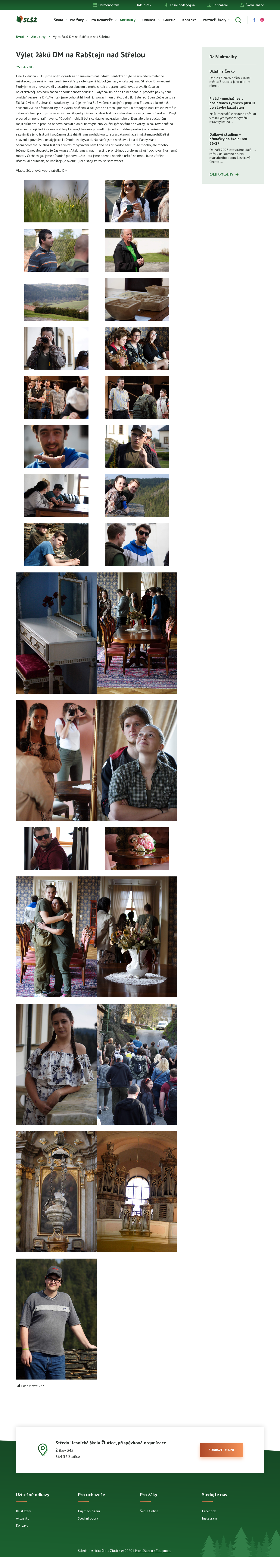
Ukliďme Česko (222, 71)
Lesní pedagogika (182, 5)
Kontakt (189, 19)
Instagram (209, 1518)
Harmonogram (108, 5)
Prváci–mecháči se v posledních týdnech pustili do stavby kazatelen (232, 103)
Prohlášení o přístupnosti (153, 1550)
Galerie (169, 19)
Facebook (209, 1511)
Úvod (20, 36)
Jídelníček (144, 5)
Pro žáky (77, 19)
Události (149, 19)
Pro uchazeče (102, 19)
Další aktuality (221, 174)
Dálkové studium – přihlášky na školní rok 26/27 (228, 139)
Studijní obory (88, 1518)
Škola (58, 19)
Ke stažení (220, 5)
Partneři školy (214, 19)
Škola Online (255, 5)
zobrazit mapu (221, 1450)
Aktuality (128, 19)
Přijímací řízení (89, 1511)
